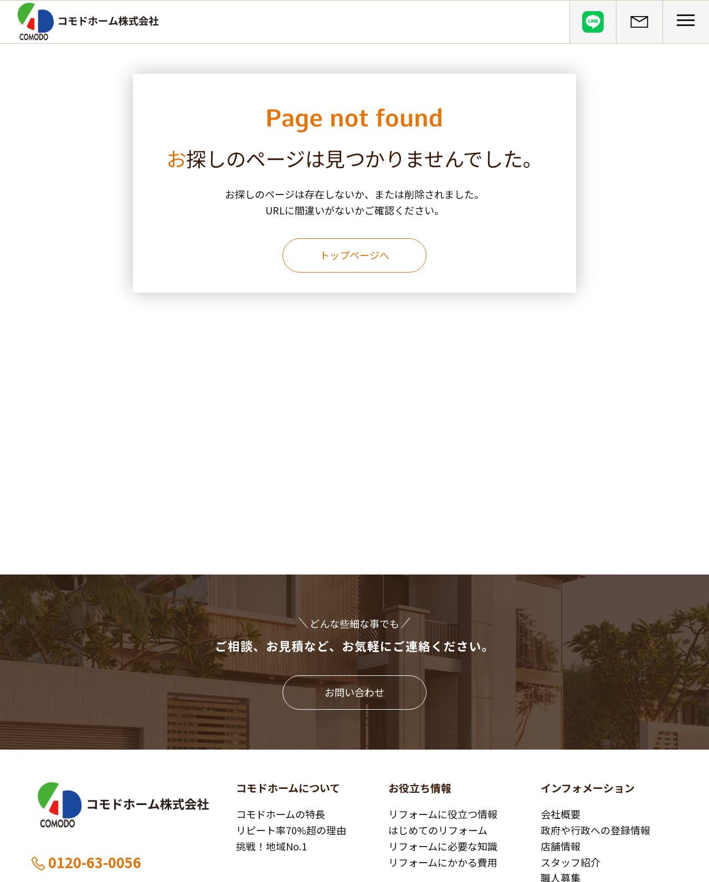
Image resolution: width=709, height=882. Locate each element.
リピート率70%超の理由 (291, 830)
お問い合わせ (354, 692)
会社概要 (560, 814)
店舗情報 (560, 846)
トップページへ (354, 255)
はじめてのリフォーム (437, 830)
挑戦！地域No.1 (271, 846)
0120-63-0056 (85, 862)
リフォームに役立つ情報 (442, 814)
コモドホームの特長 (280, 814)
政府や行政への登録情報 (595, 830)
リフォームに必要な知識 (442, 846)
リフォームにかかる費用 (442, 862)
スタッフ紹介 (570, 862)
